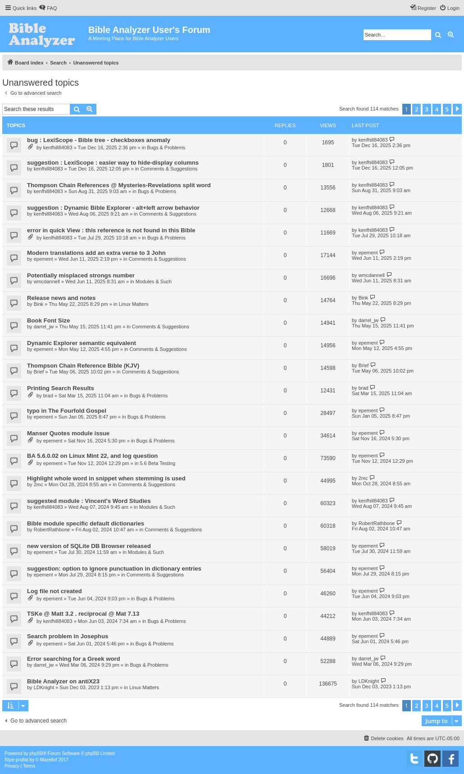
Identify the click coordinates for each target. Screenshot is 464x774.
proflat (22, 759)
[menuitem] (48, 8)
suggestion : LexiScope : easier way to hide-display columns (113, 162)
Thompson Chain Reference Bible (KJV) (83, 365)
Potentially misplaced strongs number (81, 275)
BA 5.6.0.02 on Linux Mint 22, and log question (92, 455)
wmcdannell (47, 281)
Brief (39, 371)
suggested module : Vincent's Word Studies (89, 501)
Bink (38, 304)
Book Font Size (48, 320)
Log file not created (54, 591)
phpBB (36, 753)
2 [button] (416, 109)
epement (43, 259)
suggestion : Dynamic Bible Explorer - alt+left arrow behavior (113, 207)
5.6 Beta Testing (157, 463)
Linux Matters (133, 304)
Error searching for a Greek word (73, 658)
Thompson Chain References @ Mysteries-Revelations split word (119, 185)
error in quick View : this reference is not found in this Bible (111, 230)
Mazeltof (48, 759)
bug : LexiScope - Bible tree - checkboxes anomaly (98, 140)
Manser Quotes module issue (68, 433)
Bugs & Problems (166, 147)
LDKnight (44, 687)
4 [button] (436, 109)
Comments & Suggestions (168, 168)
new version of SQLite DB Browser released (89, 546)
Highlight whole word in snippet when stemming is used (106, 478)
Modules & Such (154, 281)
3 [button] (426, 109)
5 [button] (447, 109)
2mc (38, 484)
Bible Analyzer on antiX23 (63, 681)
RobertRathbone (52, 529)
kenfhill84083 (58, 147)
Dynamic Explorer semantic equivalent (81, 343)
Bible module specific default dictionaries (85, 523)
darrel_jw (44, 326)
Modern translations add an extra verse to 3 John (96, 252)
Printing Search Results (60, 388)
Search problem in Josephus (67, 636)
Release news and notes (61, 298)
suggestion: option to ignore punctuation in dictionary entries (114, 568)
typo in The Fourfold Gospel (66, 410)
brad (48, 395)
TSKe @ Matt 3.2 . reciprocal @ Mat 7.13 (83, 613)
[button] (457, 109)
